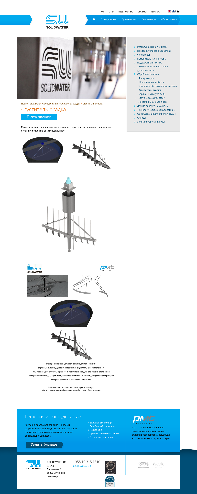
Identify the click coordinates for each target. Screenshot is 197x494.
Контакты (155, 11)
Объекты (142, 11)
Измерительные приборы (151, 58)
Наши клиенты (126, 11)
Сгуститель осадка (92, 103)
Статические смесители (152, 97)
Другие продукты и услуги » (152, 105)
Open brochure (39, 116)
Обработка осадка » (148, 74)
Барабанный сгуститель (152, 93)
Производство (129, 19)
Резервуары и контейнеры (152, 46)
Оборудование (169, 19)
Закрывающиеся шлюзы (151, 121)
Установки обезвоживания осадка (158, 86)
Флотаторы (143, 54)
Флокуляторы (146, 78)
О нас (111, 11)
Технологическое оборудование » (156, 109)
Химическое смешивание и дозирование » (152, 68)
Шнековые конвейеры (151, 82)
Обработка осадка (70, 103)
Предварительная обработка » (154, 50)
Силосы (141, 117)
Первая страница (30, 103)
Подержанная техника (149, 62)
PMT (103, 11)
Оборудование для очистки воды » (156, 113)
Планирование (108, 19)
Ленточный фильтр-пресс (153, 101)
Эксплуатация (149, 19)
